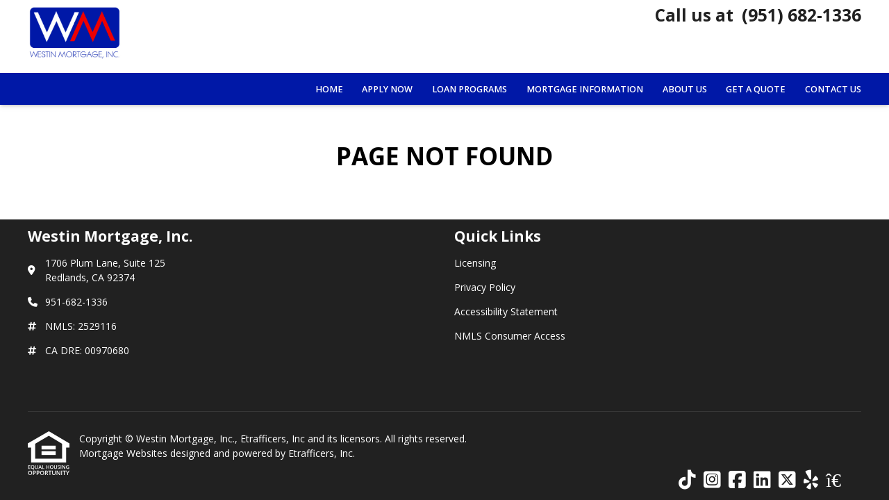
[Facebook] (737, 480)
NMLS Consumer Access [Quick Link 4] (509, 335)
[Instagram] (712, 480)
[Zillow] (841, 480)
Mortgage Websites (124, 453)
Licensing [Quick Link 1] (475, 262)
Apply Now (387, 89)
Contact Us (833, 89)
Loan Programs (469, 89)
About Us (685, 89)
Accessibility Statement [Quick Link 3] (506, 311)
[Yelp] (811, 480)
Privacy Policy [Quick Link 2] (484, 287)
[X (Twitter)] (787, 480)
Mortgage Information (584, 89)
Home (329, 89)
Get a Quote (756, 89)
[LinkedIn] (762, 480)
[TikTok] (687, 480)
